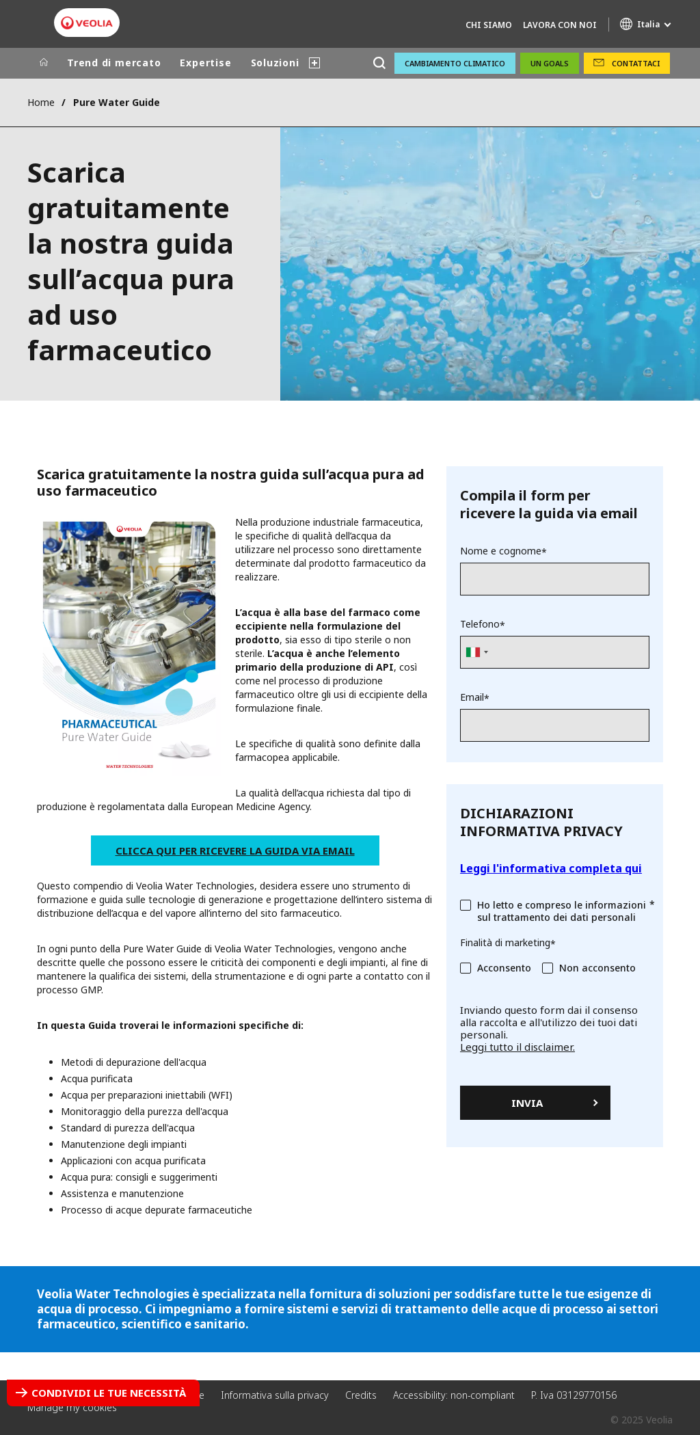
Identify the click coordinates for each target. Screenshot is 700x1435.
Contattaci (636, 63)
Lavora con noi (560, 25)
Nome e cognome (500, 551)
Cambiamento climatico (455, 63)
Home (41, 102)
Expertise (205, 62)
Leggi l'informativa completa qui (551, 868)
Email (472, 697)
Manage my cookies (72, 1407)
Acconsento (504, 967)
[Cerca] (379, 63)
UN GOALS (549, 63)
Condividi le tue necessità (108, 1392)
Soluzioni (275, 62)
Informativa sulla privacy (275, 1395)
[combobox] (476, 652)
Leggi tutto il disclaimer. (517, 1047)
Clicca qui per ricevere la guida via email (235, 850)
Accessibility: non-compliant (454, 1395)
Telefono (480, 624)
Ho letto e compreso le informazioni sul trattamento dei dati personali (561, 911)
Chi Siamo (489, 25)
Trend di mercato (114, 62)
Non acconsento (597, 967)
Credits (361, 1395)
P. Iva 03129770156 (574, 1395)
